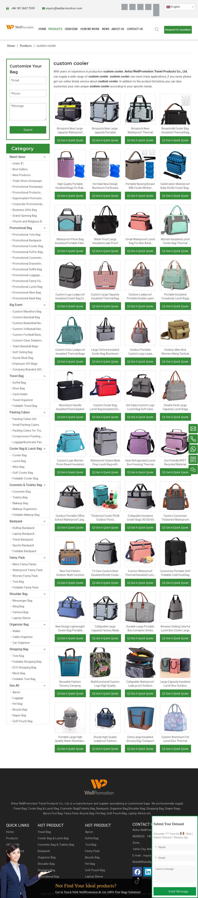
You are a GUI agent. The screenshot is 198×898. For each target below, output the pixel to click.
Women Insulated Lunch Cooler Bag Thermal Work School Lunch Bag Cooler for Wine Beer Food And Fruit (175, 241)
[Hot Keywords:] (156, 29)
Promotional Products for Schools (31, 192)
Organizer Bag (19, 624)
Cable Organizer (23, 637)
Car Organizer (21, 642)
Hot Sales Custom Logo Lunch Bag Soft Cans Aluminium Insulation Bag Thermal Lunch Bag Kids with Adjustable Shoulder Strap (140, 407)
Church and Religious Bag (29, 221)
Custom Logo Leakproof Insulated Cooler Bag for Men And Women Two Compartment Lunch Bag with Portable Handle (70, 296)
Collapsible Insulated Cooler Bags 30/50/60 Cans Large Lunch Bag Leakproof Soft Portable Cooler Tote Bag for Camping (140, 518)
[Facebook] (124, 7)
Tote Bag (18, 656)
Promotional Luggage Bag (29, 275)
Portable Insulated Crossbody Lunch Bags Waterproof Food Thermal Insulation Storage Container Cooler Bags (175, 296)
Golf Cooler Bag (23, 472)
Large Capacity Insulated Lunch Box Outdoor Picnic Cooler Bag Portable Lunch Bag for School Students (175, 684)
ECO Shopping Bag (24, 667)
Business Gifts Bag (25, 210)
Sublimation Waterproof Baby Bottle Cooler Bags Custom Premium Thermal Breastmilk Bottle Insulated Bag (175, 186)
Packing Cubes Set (24, 419)
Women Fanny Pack (25, 576)
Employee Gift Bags (25, 363)
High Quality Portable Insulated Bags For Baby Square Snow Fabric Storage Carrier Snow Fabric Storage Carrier (70, 186)
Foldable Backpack (24, 551)
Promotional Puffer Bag (28, 252)
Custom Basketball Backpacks (31, 323)
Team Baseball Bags (25, 346)
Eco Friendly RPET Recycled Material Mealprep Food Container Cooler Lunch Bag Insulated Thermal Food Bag (175, 462)
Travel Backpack (23, 539)
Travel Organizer (23, 400)
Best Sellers (20, 169)
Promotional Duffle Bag (27, 269)
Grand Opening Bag (25, 215)
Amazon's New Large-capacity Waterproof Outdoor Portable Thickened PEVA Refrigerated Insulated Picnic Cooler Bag (70, 130)
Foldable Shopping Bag (27, 661)
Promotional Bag (20, 228)
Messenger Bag (22, 600)
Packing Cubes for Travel (28, 430)
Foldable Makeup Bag (26, 515)
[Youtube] (148, 7)
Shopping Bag (18, 649)
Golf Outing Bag (22, 352)
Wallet (16, 631)
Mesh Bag (19, 673)
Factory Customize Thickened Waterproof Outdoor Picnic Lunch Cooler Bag (175, 518)
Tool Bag (18, 581)
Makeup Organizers (25, 509)
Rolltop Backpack (23, 528)
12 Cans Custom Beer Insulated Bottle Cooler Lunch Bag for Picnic (105, 573)
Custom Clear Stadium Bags (31, 340)
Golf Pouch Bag (22, 721)
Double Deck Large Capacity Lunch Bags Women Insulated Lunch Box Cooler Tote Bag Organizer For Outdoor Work (175, 407)
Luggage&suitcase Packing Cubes (31, 442)
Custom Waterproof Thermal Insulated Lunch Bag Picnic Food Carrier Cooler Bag (140, 573)
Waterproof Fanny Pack (28, 570)
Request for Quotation (178, 29)
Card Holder (20, 394)
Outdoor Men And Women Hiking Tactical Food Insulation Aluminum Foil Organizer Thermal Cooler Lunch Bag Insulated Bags (175, 352)
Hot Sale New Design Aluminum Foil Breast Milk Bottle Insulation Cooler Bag (105, 186)
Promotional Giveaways (28, 186)
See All (14, 685)
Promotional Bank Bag (27, 298)
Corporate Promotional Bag (30, 204)
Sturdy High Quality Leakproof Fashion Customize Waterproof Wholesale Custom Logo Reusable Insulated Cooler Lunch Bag (105, 739)
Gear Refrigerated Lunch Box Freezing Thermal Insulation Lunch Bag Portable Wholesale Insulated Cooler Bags (140, 462)
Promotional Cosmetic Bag (30, 258)
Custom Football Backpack (30, 334)
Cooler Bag (20, 455)
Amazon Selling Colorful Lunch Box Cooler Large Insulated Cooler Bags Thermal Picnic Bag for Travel (175, 628)
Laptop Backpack (23, 533)
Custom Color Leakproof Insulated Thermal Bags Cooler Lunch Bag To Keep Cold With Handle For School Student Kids (70, 352)
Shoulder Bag (18, 594)
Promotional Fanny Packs (29, 281)
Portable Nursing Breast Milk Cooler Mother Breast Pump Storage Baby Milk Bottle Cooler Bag (140, 186)
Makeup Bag (20, 503)
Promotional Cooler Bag (28, 246)
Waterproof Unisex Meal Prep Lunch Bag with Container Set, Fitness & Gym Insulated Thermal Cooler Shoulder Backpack (105, 462)
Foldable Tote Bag (24, 679)
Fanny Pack (17, 557)
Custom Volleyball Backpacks (31, 329)
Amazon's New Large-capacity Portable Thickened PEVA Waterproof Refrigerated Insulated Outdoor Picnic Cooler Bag (105, 130)
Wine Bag (18, 467)
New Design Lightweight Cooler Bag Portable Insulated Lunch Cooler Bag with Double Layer (70, 628)
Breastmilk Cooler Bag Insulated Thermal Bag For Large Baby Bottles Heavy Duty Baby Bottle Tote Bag (175, 130)
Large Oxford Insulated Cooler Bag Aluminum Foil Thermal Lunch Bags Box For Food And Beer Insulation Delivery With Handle (105, 352)
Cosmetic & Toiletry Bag (25, 485)
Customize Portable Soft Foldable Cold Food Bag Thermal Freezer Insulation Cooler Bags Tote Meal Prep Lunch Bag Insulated (175, 573)
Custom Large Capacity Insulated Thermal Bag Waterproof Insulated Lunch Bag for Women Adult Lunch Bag (105, 296)
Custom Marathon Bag (27, 311)
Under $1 (18, 163)
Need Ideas (17, 157)
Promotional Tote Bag (26, 234)
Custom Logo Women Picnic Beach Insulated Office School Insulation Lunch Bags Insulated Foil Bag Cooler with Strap (70, 462)
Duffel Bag (19, 382)
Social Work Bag (23, 358)
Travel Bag (16, 376)
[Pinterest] (156, 7)
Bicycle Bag (20, 709)
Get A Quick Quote (70, 140)
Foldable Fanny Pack (25, 587)
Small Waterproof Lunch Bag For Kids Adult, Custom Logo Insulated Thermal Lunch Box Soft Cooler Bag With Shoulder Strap (140, 241)
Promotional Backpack (27, 240)
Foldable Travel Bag (25, 406)
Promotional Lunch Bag (27, 287)
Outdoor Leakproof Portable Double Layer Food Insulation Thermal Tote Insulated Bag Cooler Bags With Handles (140, 296)
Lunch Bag (19, 461)
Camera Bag (20, 612)
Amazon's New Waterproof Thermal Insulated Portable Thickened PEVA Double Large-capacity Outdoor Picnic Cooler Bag (140, 130)
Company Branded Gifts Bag (31, 369)
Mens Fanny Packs (24, 564)
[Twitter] (140, 7)
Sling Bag (18, 606)
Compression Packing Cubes (31, 436)
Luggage (18, 698)
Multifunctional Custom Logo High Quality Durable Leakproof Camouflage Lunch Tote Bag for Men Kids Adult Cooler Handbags (105, 684)
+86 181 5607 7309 (23, 8)
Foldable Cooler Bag (25, 478)
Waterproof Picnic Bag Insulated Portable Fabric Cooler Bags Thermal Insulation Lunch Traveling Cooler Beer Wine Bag (70, 241)
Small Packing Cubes (26, 424)
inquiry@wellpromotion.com (64, 8)
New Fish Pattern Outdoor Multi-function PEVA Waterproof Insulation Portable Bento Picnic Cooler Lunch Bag (70, 573)
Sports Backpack (23, 545)
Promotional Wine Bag (27, 292)
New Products (22, 175)
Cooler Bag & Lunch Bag (25, 448)
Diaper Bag (19, 715)
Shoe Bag (19, 388)
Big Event (15, 305)
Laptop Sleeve (22, 618)
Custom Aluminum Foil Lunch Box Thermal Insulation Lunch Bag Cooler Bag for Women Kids (175, 739)
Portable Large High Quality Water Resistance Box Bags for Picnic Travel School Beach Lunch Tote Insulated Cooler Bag (70, 739)
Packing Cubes (19, 412)
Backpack (15, 521)
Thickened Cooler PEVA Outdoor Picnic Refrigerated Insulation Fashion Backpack (105, 518)
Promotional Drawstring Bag (30, 263)
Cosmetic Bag (22, 491)
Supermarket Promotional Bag (31, 198)
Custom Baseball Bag (26, 317)
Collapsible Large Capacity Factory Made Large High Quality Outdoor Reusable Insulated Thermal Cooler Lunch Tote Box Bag (105, 628)
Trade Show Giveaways (27, 181)
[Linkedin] (132, 7)
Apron (16, 692)
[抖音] (156, 13)
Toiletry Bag (20, 497)
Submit (28, 129)
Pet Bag (17, 704)
